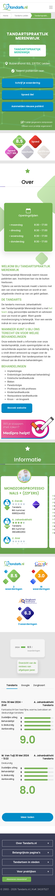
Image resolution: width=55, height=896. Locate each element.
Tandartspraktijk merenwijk (42, 16)
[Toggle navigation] (51, 7)
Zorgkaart (39, 685)
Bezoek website (16, 407)
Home (5, 16)
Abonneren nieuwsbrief (17, 879)
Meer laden (27, 817)
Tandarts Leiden (21, 16)
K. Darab (17, 501)
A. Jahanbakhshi (22, 519)
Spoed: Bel (27, 94)
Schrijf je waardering (27, 83)
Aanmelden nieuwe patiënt (27, 106)
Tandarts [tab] (11, 685)
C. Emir (16, 538)
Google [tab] (25, 685)
